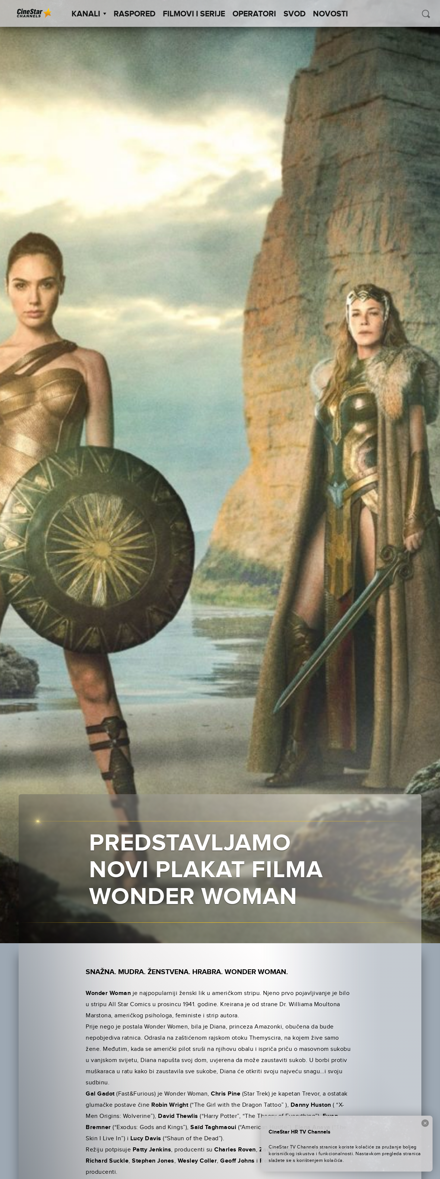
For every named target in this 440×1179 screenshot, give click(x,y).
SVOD (295, 14)
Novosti (330, 14)
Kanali (89, 14)
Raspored (134, 14)
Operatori (254, 14)
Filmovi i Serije (194, 14)
